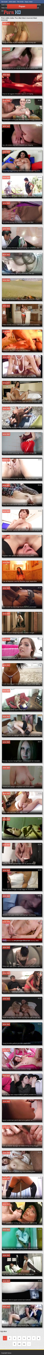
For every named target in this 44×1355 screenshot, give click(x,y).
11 (24, 1344)
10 (19, 1344)
